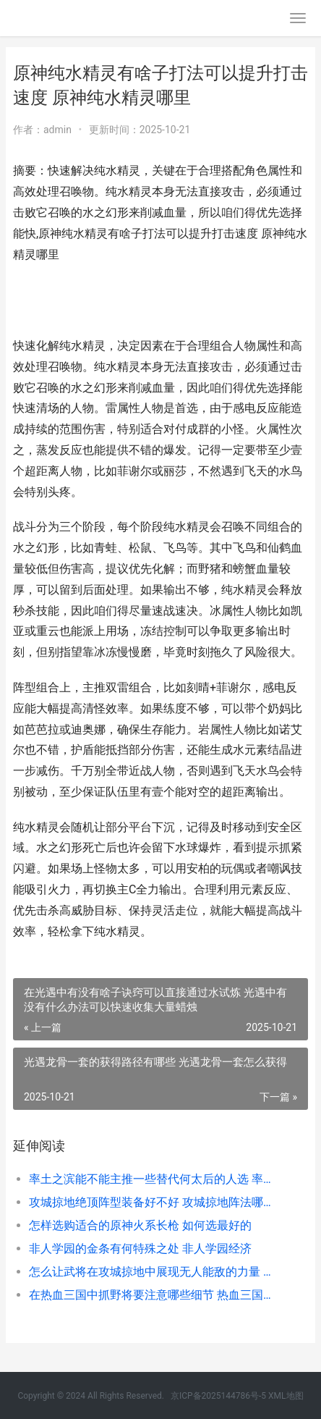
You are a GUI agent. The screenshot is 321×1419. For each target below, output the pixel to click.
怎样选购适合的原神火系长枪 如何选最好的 (140, 1225)
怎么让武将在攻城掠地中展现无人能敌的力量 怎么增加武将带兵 (154, 1272)
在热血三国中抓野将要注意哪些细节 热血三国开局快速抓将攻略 (154, 1295)
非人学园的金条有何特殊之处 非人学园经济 (140, 1248)
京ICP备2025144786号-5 (219, 1396)
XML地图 (285, 1396)
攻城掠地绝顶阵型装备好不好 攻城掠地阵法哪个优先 (154, 1202)
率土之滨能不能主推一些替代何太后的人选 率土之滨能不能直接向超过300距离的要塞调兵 (154, 1179)
